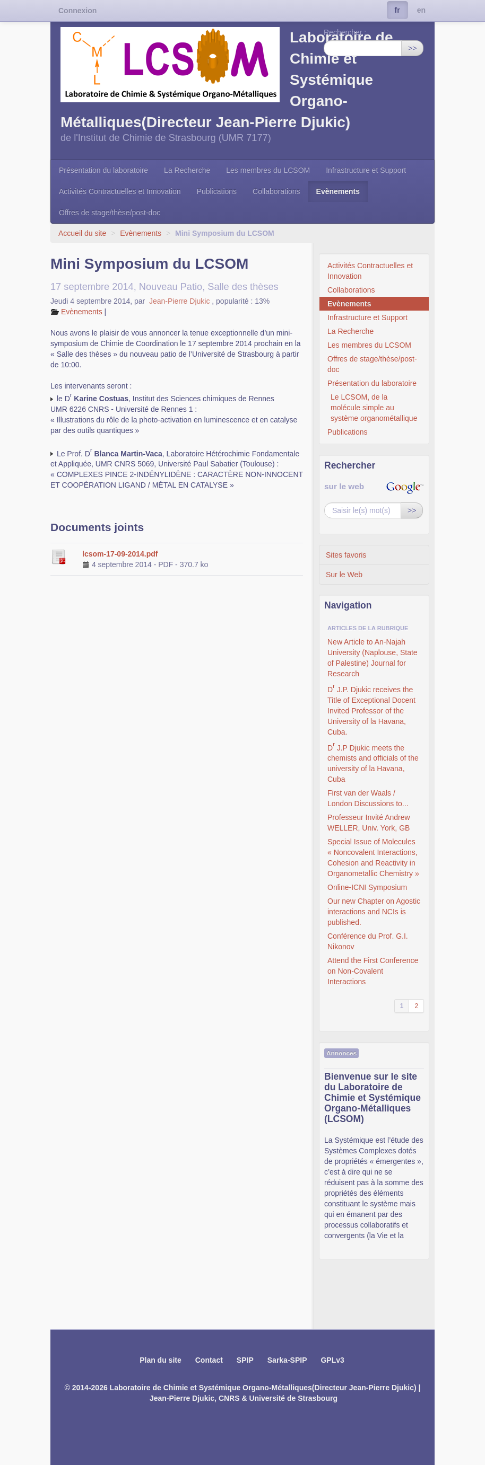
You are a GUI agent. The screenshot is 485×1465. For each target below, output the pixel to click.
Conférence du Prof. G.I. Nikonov (367, 941)
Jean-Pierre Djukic (180, 301)
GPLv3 (332, 1360)
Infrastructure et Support (366, 170)
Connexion (77, 10)
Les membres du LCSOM (268, 170)
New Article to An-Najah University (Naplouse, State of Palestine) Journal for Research (372, 658)
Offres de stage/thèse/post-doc (109, 212)
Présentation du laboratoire (103, 170)
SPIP (245, 1360)
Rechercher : (345, 32)
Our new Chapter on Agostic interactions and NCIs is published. (373, 911)
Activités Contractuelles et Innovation (120, 191)
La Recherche (187, 170)
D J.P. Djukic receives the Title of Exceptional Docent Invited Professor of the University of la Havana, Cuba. (371, 709)
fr (397, 10)
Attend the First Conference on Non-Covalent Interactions (372, 971)
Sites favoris (346, 555)
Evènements (338, 191)
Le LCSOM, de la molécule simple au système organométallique (374, 407)
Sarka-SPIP (287, 1360)
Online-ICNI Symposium (367, 887)
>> (412, 48)
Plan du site (160, 1360)
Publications (217, 191)
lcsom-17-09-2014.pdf (120, 554)
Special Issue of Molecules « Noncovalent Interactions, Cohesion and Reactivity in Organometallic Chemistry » (373, 857)
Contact (209, 1360)
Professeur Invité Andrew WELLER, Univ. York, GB (368, 822)
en (421, 10)
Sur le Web (344, 574)
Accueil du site (82, 233)
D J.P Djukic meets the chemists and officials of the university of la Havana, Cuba (373, 762)
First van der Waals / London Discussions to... (368, 798)
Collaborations (276, 191)
